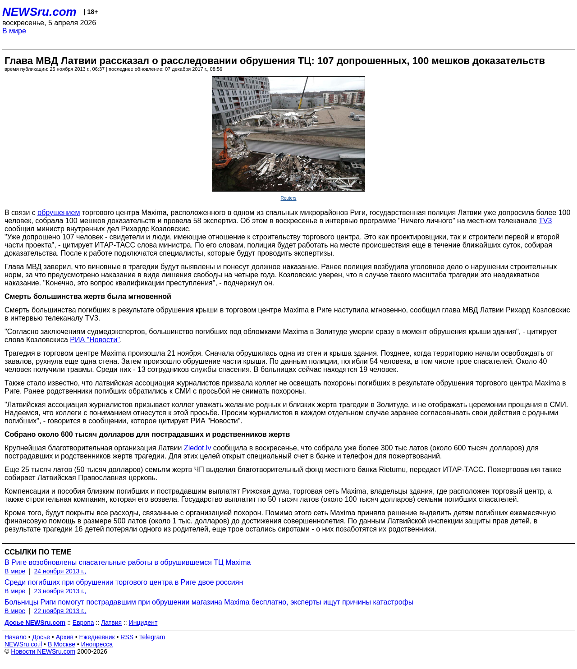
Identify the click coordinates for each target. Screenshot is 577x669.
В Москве (61, 644)
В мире (14, 31)
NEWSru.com (39, 11)
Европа (83, 622)
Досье (41, 637)
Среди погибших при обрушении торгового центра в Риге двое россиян (124, 582)
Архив (64, 637)
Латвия (111, 622)
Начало (16, 637)
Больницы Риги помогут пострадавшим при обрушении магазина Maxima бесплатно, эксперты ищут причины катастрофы (209, 602)
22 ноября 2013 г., (60, 610)
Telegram (152, 637)
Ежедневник (97, 637)
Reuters (288, 198)
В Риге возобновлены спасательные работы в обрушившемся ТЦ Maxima (128, 562)
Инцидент (143, 622)
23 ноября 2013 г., (60, 591)
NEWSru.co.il (23, 644)
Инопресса (97, 644)
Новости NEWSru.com (43, 651)
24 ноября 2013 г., (60, 571)
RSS (126, 637)
